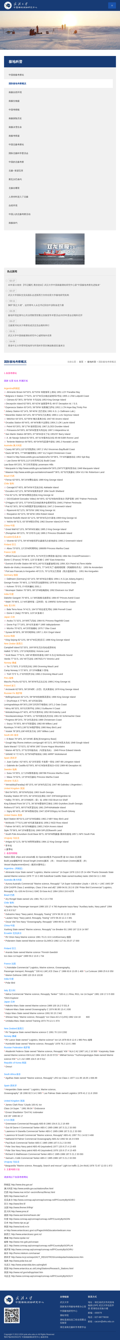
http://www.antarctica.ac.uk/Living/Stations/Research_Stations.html (41, 1268)
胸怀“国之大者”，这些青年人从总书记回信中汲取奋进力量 (36, 305)
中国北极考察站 (16, 144)
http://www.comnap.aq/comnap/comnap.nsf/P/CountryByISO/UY (42, 1276)
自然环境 (13, 205)
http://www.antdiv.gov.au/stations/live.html (33, 1188)
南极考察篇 (14, 136)
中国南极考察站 (16, 75)
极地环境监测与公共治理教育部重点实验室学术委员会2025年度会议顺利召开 (45, 315)
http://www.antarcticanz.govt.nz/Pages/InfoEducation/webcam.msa (39, 1230)
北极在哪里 (14, 188)
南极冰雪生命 (15, 127)
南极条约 (13, 223)
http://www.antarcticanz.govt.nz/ (26, 1234)
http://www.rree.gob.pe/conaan (24, 1242)
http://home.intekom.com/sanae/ (24, 1253)
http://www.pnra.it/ (19, 1211)
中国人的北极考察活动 (19, 214)
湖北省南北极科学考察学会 (73, 1327)
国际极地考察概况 (17, 83)
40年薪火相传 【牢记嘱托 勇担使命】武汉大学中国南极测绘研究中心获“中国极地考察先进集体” (54, 285)
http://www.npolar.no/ (19, 1238)
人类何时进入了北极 (18, 196)
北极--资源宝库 (16, 170)
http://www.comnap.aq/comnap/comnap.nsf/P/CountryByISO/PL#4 (41, 1245)
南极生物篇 (14, 101)
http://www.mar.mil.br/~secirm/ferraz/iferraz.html (32, 1192)
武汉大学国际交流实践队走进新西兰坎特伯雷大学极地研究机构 (38, 295)
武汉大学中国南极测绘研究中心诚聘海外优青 (30, 335)
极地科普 (15, 62)
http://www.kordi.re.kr (19, 1226)
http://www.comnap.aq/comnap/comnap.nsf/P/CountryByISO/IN (39, 1219)
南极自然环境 (15, 92)
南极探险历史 (15, 118)
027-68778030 (101, 1317)
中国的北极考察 (16, 162)
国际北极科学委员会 (18, 153)
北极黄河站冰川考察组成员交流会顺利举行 (28, 325)
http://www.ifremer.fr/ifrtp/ (21, 1207)
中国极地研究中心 (68, 1311)
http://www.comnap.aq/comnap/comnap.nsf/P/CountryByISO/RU (42, 1249)
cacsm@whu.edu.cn (104, 1321)
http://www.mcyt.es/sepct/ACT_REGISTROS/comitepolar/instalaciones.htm (47, 1257)
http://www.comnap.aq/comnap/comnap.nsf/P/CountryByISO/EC (44, 1200)
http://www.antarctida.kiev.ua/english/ (29, 1264)
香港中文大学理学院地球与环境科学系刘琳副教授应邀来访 (36, 345)
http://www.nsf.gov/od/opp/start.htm (26, 1272)
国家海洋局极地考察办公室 (73, 1306)
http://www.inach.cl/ (18, 1196)
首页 (81, 362)
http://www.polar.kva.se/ (20, 1261)
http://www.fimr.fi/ (16, 1204)
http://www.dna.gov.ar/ (21, 1184)
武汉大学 (64, 1302)
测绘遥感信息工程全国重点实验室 (73, 1321)
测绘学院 (64, 1315)
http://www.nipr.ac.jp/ (19, 1222)
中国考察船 (14, 109)
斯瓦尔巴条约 (15, 179)
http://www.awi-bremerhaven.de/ (24, 1215)
